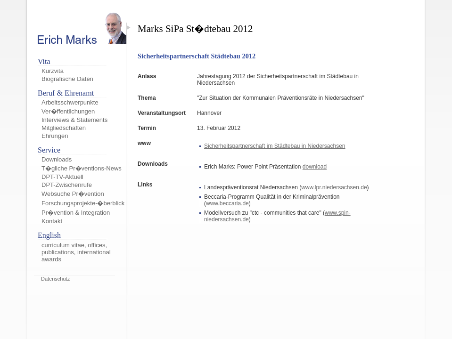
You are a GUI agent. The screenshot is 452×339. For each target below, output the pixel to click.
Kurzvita (52, 70)
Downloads (56, 159)
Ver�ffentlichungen (68, 111)
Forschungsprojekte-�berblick (82, 203)
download (315, 166)
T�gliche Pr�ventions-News (81, 168)
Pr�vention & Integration (75, 212)
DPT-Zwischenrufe (66, 184)
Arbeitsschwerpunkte (70, 102)
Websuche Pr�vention (72, 193)
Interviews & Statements (74, 119)
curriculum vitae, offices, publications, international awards (76, 252)
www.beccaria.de (227, 203)
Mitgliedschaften (63, 127)
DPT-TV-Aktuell (62, 176)
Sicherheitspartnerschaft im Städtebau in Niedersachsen (274, 146)
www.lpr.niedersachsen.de (334, 187)
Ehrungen (54, 135)
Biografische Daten (67, 78)
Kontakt (51, 221)
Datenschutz (55, 279)
